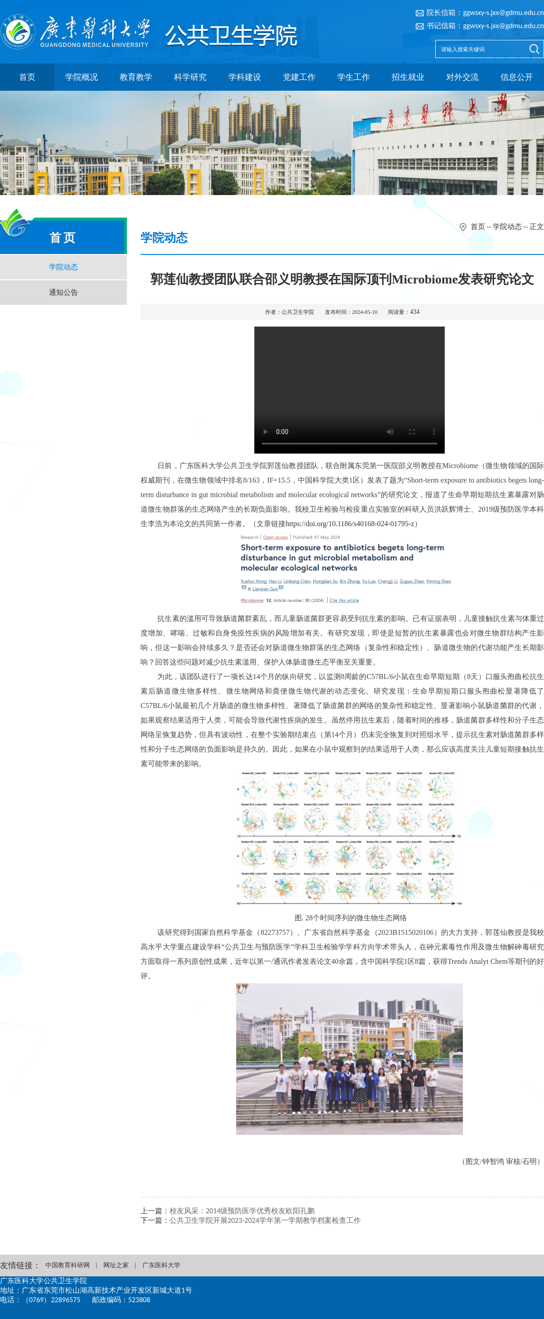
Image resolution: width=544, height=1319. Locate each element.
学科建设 (244, 77)
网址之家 (116, 1265)
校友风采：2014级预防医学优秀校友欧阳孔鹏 (242, 1211)
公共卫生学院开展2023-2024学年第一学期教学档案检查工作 (265, 1220)
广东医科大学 (161, 1265)
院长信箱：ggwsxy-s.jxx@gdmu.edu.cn (485, 12)
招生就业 (408, 77)
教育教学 (136, 77)
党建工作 (299, 77)
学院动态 (63, 267)
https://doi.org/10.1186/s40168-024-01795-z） (354, 524)
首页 (27, 77)
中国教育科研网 (67, 1265)
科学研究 (190, 77)
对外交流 (462, 77)
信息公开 (516, 77)
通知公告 (63, 292)
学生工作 (353, 77)
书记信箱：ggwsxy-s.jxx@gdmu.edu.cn (485, 25)
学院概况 (81, 77)
